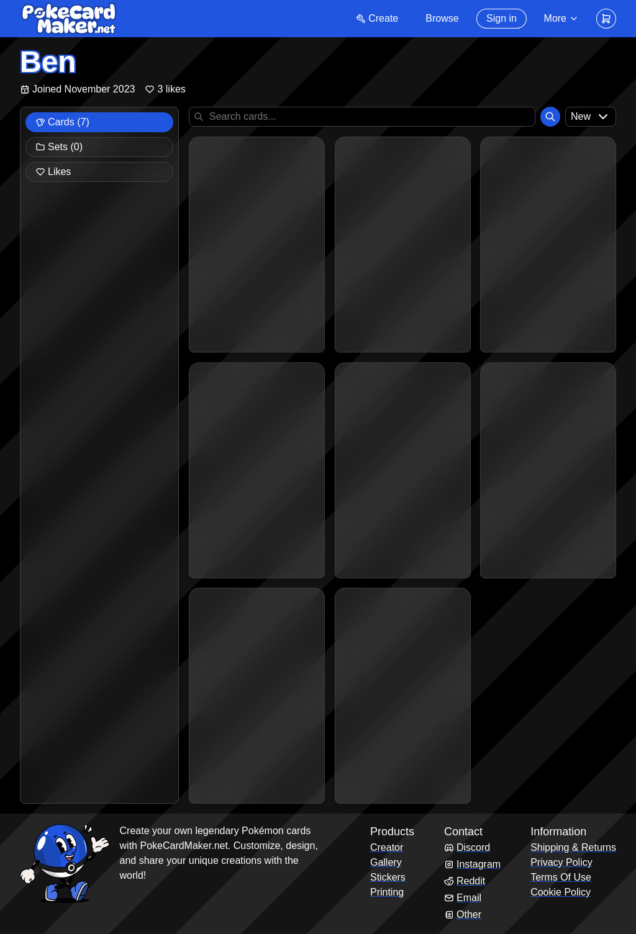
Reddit (464, 881)
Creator (386, 847)
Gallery (386, 862)
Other (462, 914)
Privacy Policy (561, 862)
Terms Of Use (560, 877)
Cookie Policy (560, 892)
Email (462, 897)
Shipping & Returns (573, 847)
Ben (48, 61)
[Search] (550, 117)
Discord (467, 847)
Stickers (388, 877)
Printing (387, 892)
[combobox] (590, 117)
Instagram (472, 864)
